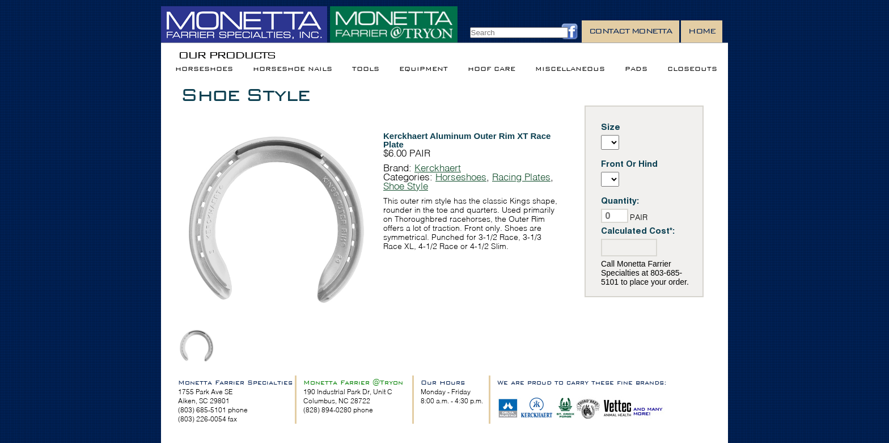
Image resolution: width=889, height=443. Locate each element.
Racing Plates (521, 177)
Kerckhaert (437, 168)
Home (701, 31)
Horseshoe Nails (292, 69)
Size (610, 127)
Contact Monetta (630, 31)
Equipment (423, 69)
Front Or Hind (629, 163)
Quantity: (620, 200)
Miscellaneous (570, 69)
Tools (365, 69)
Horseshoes (204, 69)
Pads (636, 69)
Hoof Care (491, 69)
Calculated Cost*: (638, 230)
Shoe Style (245, 94)
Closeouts (692, 69)
